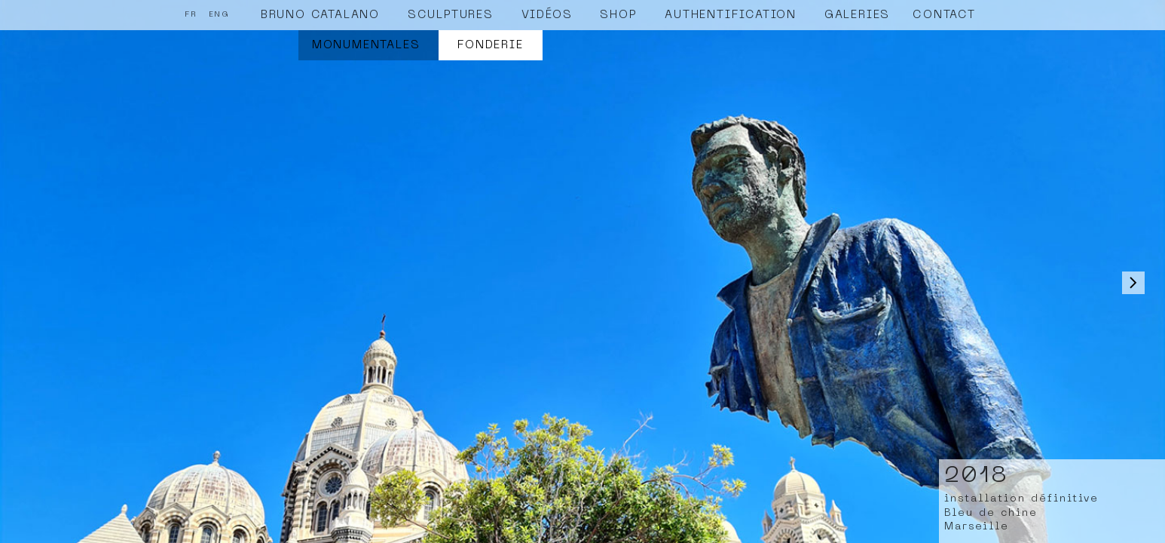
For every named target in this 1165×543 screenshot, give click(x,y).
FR (191, 14)
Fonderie (490, 45)
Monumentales (366, 45)
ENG (219, 14)
